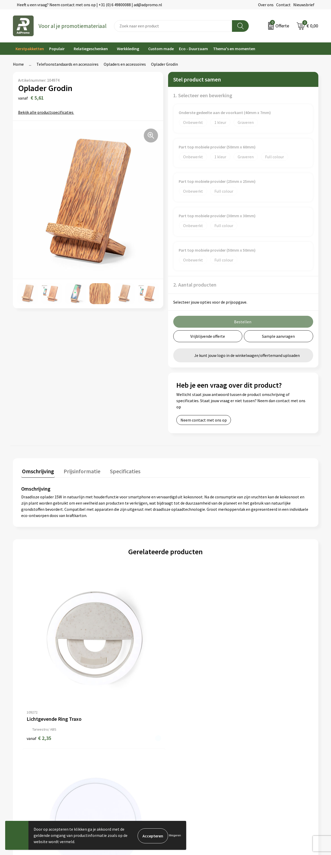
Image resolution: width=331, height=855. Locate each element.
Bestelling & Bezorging (188, 727)
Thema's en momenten (234, 48)
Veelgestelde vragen (108, 735)
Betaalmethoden (183, 735)
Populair (57, 48)
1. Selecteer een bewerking (202, 95)
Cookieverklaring (261, 727)
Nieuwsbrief (303, 4)
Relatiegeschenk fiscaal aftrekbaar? (122, 743)
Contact (283, 4)
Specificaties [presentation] (121, 470)
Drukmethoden (104, 751)
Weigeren (175, 835)
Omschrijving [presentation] (37, 470)
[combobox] (173, 26)
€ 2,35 (39, 663)
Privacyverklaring (261, 735)
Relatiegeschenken (91, 48)
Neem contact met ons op (203, 420)
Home (18, 64)
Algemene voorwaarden (267, 719)
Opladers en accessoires (125, 64)
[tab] (37, 472)
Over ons (266, 4)
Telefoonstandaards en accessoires (67, 64)
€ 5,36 (111, 663)
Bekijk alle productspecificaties (47, 112)
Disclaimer (255, 743)
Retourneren (179, 743)
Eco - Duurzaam (193, 48)
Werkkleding (128, 48)
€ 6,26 (183, 663)
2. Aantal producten (194, 284)
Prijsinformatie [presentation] (79, 470)
